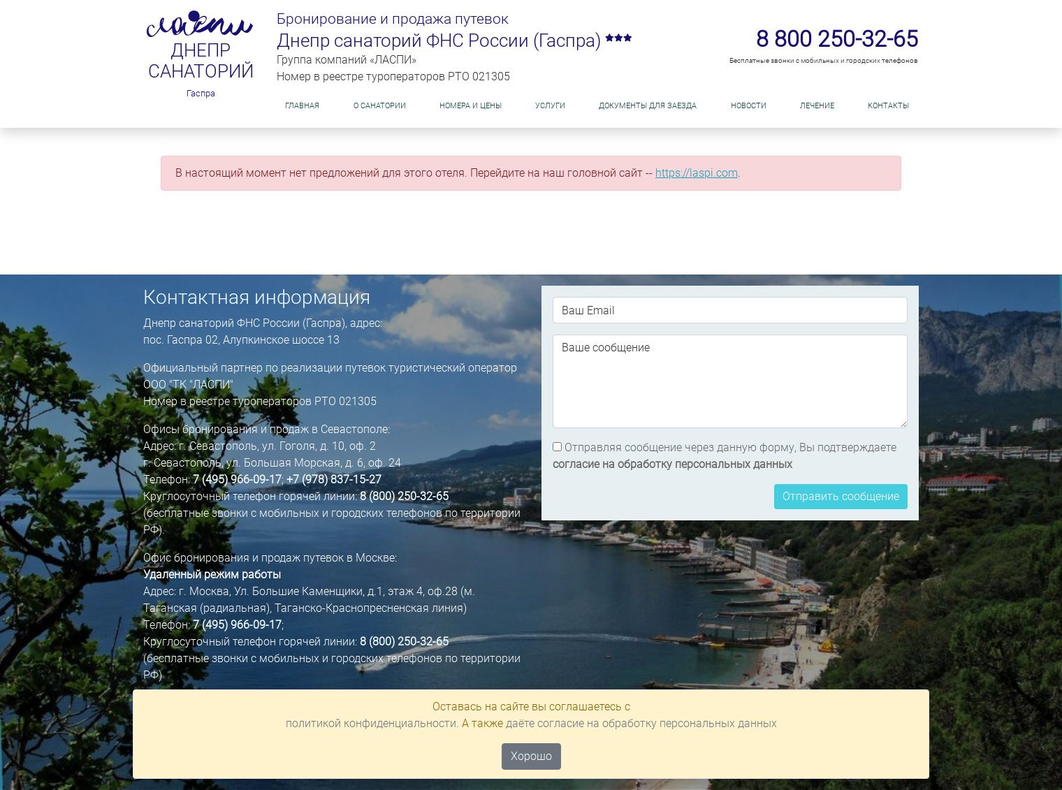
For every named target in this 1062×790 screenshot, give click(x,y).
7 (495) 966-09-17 (237, 479)
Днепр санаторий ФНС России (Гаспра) (454, 40)
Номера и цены (470, 105)
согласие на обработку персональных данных (672, 464)
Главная (302, 105)
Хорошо (531, 756)
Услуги (550, 105)
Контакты (888, 105)
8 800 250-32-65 (837, 39)
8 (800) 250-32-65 (404, 496)
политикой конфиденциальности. (372, 723)
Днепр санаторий (201, 61)
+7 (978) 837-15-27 (333, 479)
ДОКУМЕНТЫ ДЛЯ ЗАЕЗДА (648, 105)
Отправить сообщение (841, 496)
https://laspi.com (696, 173)
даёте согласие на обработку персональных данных (641, 723)
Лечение (817, 105)
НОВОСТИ (748, 105)
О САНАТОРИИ (380, 105)
